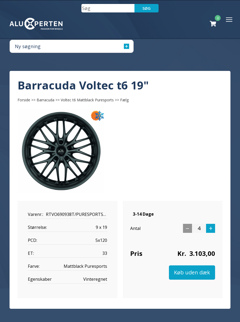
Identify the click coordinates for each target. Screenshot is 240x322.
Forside (24, 99)
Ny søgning (72, 46)
